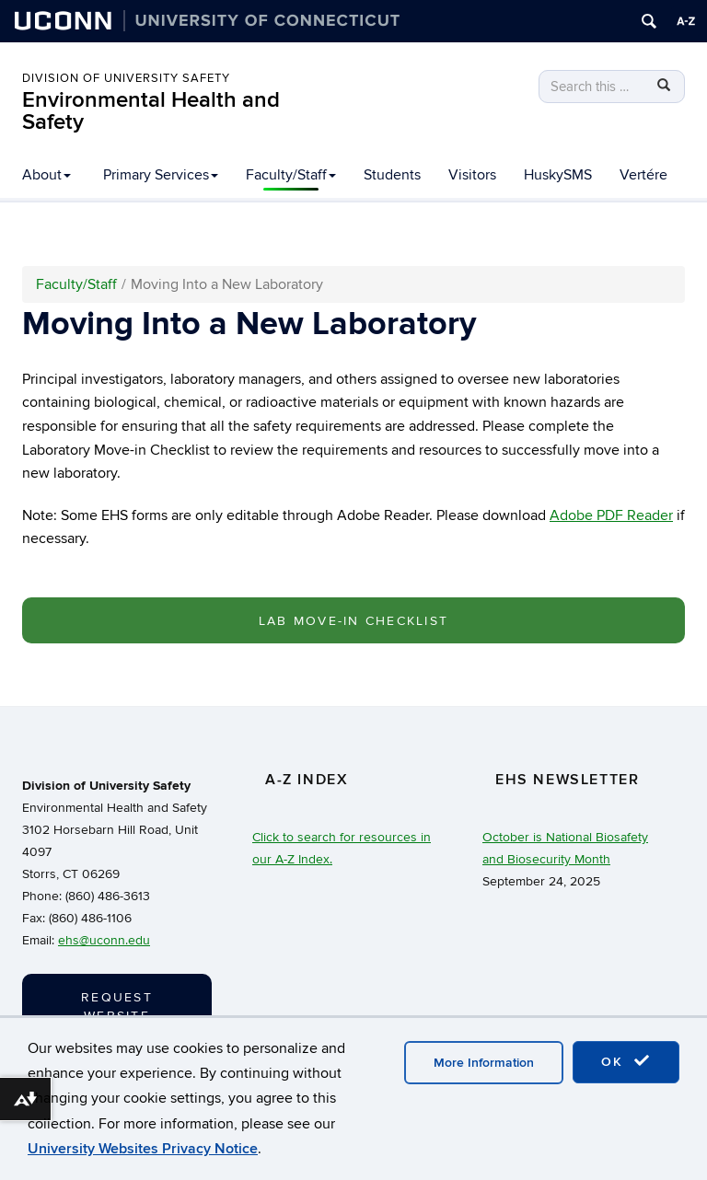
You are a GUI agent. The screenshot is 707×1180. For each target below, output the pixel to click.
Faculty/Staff (291, 175)
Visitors (472, 175)
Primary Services (160, 175)
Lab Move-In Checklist (353, 621)
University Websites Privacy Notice (143, 1149)
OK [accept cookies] (626, 1061)
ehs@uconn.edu (104, 940)
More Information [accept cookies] (484, 1062)
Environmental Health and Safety (151, 111)
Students (392, 175)
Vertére (643, 175)
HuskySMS (558, 175)
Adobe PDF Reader (611, 515)
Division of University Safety (126, 78)
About (46, 175)
